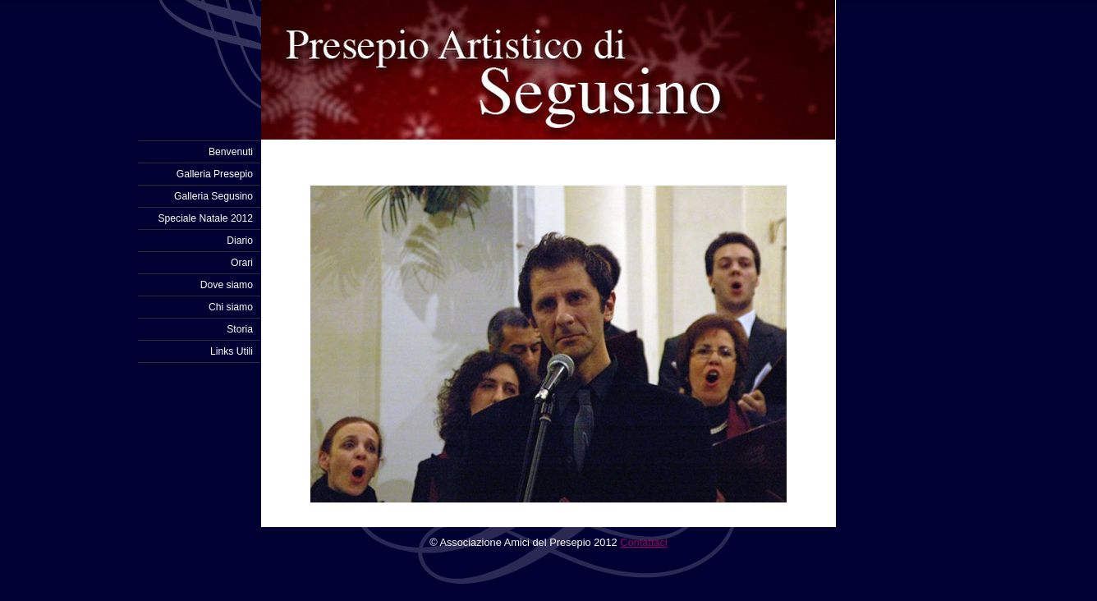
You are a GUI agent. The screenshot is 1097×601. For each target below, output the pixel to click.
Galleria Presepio (215, 174)
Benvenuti (231, 152)
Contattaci (644, 542)
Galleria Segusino (213, 196)
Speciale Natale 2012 (205, 218)
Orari (242, 262)
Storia (240, 329)
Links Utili (231, 351)
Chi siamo (231, 307)
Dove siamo (226, 285)
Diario (240, 240)
